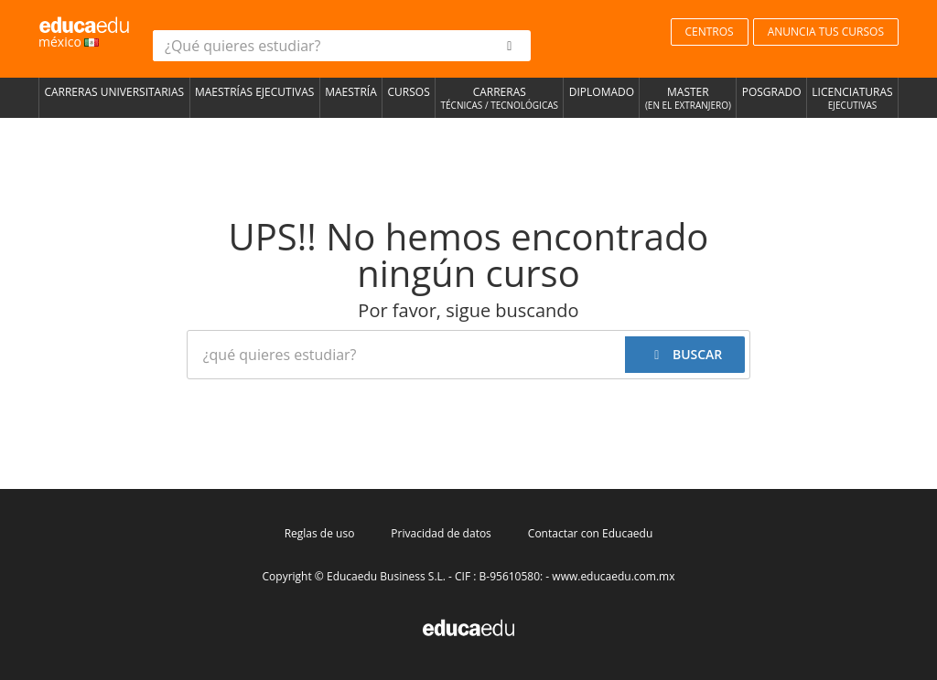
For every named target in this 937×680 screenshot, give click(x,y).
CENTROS (709, 31)
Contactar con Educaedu (590, 533)
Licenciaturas (852, 99)
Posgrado (772, 92)
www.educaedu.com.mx (613, 576)
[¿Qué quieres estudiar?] (321, 45)
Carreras (499, 99)
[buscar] (510, 45)
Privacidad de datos (440, 533)
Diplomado (601, 92)
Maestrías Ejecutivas (254, 92)
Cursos (409, 92)
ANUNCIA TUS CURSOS (826, 31)
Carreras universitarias (114, 92)
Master (688, 99)
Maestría (351, 92)
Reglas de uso (320, 533)
